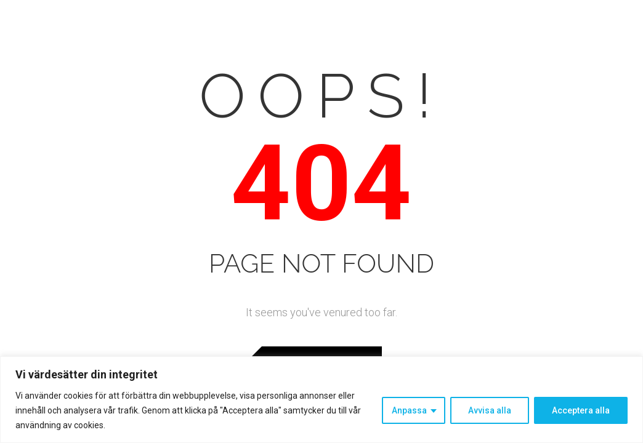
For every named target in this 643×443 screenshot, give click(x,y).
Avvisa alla (489, 410)
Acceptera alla (581, 410)
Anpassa (409, 410)
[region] (321, 399)
